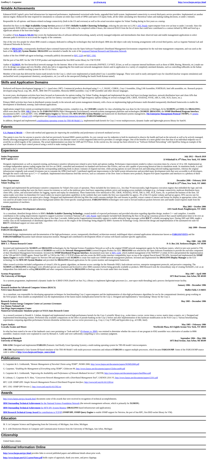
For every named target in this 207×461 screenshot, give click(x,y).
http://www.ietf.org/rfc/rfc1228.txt (98, 382)
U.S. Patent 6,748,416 (24, 35)
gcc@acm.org (100, 2)
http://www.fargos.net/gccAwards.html (19, 399)
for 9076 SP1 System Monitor (34, 408)
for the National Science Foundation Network (41, 403)
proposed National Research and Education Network (104, 51)
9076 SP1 (17, 51)
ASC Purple (142, 26)
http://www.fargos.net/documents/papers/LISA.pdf (136, 378)
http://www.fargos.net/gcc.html (192, 2)
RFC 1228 (78, 55)
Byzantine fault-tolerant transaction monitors (67, 116)
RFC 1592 (91, 55)
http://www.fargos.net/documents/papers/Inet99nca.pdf (127, 373)
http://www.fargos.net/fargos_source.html (36, 352)
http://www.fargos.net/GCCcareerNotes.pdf (22, 458)
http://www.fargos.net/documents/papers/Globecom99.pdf (100, 369)
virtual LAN (27, 116)
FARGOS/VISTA (180, 234)
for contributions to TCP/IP (32, 412)
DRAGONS (17, 49)
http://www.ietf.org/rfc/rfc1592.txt (46, 387)
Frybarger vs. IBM (89, 331)
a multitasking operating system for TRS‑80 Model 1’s (60, 121)
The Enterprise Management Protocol (163, 114)
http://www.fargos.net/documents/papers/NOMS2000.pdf (115, 364)
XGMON (16, 64)
